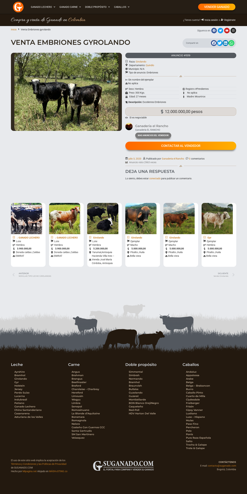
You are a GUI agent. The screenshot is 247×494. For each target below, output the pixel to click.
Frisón (190, 406)
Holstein (19, 385)
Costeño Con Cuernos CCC (88, 427)
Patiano (19, 403)
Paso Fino (192, 423)
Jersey (18, 389)
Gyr (16, 382)
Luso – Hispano (195, 416)
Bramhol (19, 375)
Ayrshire (19, 371)
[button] (43, 7)
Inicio (14, 29)
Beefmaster (79, 382)
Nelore (76, 423)
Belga (189, 382)
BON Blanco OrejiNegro (144, 403)
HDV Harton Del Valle (142, 413)
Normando (135, 378)
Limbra (76, 403)
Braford (76, 385)
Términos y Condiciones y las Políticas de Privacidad (38, 464)
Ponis (189, 434)
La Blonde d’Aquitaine (86, 413)
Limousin (77, 396)
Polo (189, 430)
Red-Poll (134, 410)
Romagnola (79, 420)
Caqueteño (136, 406)
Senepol (77, 406)
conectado (155, 178)
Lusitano (191, 413)
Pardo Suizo (21, 392)
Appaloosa (192, 375)
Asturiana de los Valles (28, 416)
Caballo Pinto (194, 392)
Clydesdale (193, 399)
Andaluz (191, 371)
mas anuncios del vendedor (153, 135)
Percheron (192, 427)
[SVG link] (123, 466)
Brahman (78, 375)
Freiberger (193, 403)
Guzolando (135, 392)
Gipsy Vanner (194, 410)
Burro (189, 389)
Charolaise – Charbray (85, 389)
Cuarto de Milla (195, 396)
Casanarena (22, 413)
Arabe (189, 378)
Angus (76, 371)
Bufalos (133, 389)
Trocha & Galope (196, 444)
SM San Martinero (83, 434)
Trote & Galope (195, 448)
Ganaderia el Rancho (173, 158)
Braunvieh (135, 385)
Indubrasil (20, 399)
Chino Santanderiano (28, 410)
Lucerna (19, 396)
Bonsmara (78, 416)
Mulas (189, 420)
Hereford (77, 392)
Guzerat (134, 396)
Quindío (150, 65)
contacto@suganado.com (222, 465)
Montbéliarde (137, 399)
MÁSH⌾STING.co (58, 471)
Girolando (141, 61)
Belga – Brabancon (198, 385)
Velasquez (78, 437)
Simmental (136, 371)
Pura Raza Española (198, 437)
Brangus (77, 378)
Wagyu (76, 399)
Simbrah (134, 375)
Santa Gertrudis (82, 430)
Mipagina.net (30, 471)
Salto (189, 441)
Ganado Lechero (24, 406)
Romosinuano (80, 410)
